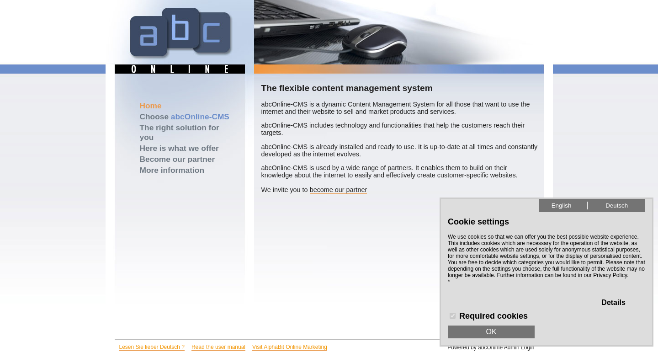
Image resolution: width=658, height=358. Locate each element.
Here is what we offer (179, 148)
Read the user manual (218, 347)
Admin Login (519, 347)
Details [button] (613, 302)
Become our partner (177, 159)
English (562, 205)
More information (172, 170)
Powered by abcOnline (475, 347)
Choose (184, 116)
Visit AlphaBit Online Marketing (289, 347)
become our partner (338, 189)
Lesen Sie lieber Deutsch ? (152, 347)
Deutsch (616, 205)
